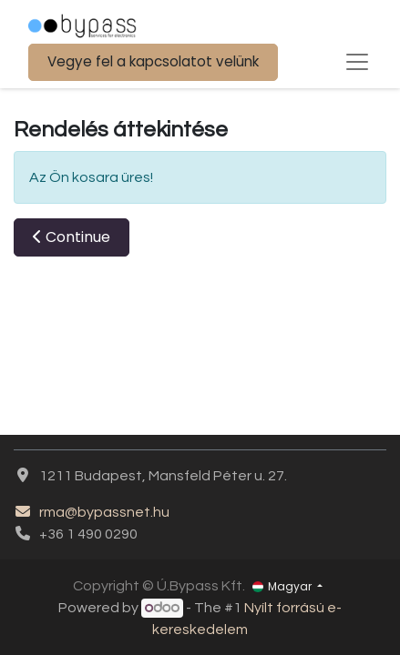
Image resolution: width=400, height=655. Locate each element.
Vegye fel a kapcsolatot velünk (153, 61)
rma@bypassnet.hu (91, 512)
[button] (71, 237)
